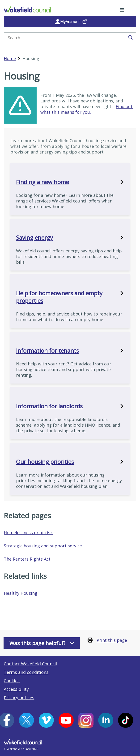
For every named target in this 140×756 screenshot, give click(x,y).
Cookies (12, 680)
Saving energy (70, 237)
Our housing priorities (70, 461)
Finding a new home (70, 182)
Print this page (112, 640)
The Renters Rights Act (27, 559)
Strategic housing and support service (43, 546)
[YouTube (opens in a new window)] (66, 720)
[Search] (130, 37)
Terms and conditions (26, 672)
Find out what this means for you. (86, 109)
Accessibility (16, 689)
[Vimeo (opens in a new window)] (46, 720)
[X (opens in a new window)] (26, 720)
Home (10, 58)
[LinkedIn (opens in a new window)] (105, 720)
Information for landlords (70, 406)
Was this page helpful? (41, 643)
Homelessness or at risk (28, 532)
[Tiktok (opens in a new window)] (125, 720)
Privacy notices (19, 697)
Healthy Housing (20, 593)
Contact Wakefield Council (30, 664)
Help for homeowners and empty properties (70, 296)
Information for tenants (70, 350)
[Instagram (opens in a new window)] (85, 720)
